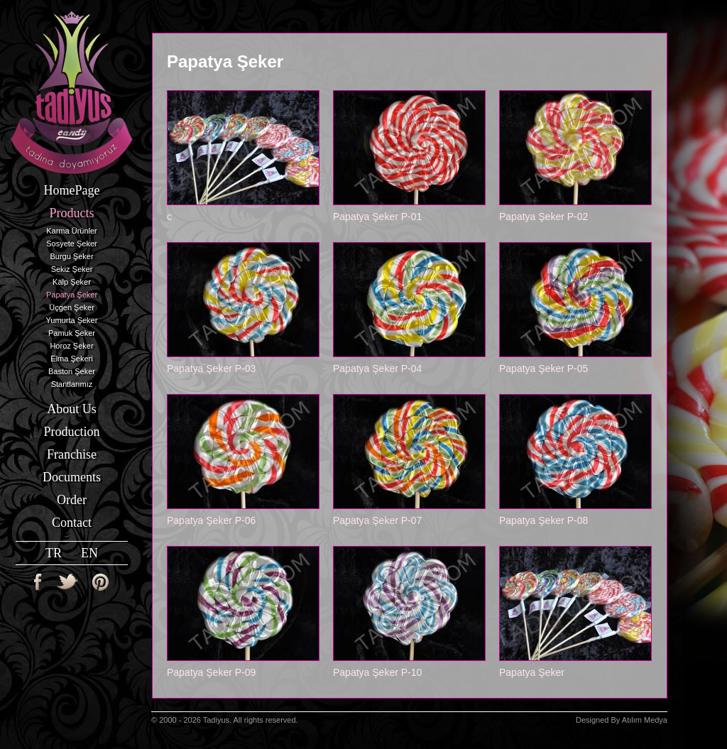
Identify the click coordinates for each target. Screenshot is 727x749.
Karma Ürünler (71, 230)
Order (72, 500)
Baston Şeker (71, 371)
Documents (72, 477)
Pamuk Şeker (71, 333)
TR (53, 553)
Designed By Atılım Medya (621, 720)
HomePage (72, 190)
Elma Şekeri (71, 358)
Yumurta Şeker (72, 320)
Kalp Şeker (72, 282)
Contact (72, 522)
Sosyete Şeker (71, 243)
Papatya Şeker (71, 294)
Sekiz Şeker (72, 269)
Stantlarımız (72, 384)
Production (72, 432)
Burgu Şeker (71, 256)
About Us (72, 409)
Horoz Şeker (71, 345)
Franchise (72, 454)
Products (72, 213)
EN (89, 553)
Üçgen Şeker (71, 307)
